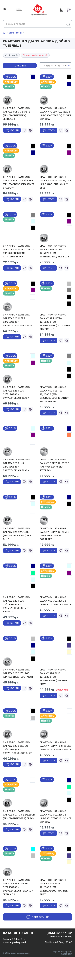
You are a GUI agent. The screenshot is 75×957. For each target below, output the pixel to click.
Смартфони (15, 33)
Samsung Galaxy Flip (14, 938)
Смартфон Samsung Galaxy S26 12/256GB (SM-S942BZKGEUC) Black (55, 601)
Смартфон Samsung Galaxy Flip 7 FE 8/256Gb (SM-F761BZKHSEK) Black (55, 746)
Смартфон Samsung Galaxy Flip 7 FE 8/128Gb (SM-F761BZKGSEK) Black (19, 815)
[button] (19, 89)
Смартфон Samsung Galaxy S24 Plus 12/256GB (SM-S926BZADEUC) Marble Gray (54, 887)
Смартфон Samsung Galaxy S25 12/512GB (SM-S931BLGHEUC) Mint (18, 673)
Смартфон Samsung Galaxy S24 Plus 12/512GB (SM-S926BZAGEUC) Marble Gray (54, 676)
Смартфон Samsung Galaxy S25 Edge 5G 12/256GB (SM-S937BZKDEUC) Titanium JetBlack (18, 887)
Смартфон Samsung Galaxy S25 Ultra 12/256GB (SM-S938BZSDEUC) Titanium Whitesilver (55, 394)
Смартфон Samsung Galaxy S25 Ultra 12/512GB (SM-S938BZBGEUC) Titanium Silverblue (55, 321)
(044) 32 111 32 (59, 933)
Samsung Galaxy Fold (14, 942)
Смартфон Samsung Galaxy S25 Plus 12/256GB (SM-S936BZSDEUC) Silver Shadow (16, 604)
